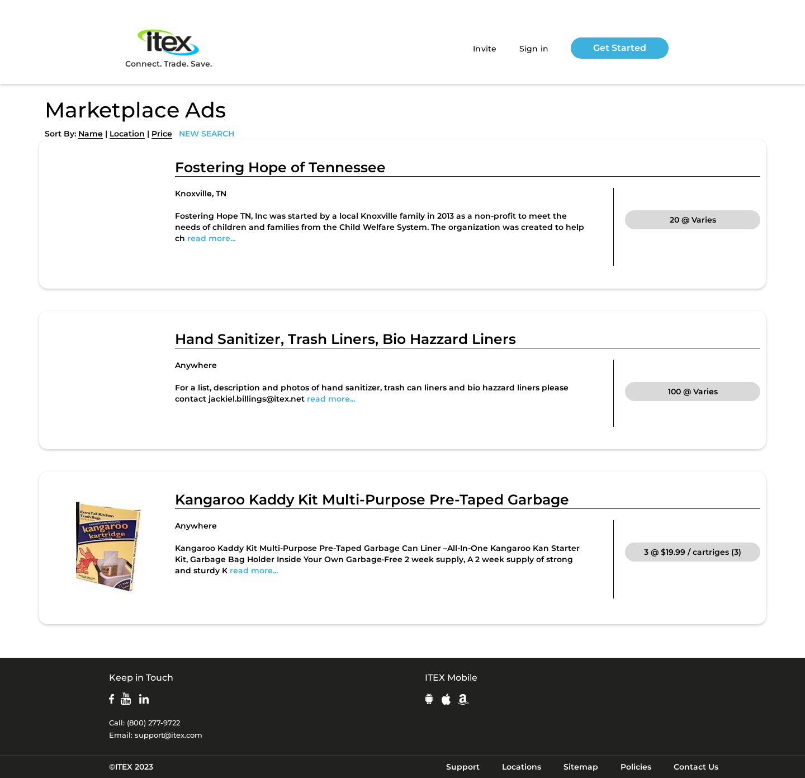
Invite (485, 49)
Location (127, 134)
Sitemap (581, 767)
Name (90, 134)
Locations (521, 767)
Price (161, 134)
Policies (636, 767)
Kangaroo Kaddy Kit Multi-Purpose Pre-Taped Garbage (372, 499)
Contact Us (696, 767)
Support (463, 767)
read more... (211, 238)
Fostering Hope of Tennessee (280, 167)
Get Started (619, 48)
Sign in (534, 49)
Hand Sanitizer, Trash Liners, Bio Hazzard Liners (345, 339)
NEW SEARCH (206, 134)
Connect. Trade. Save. (168, 48)
